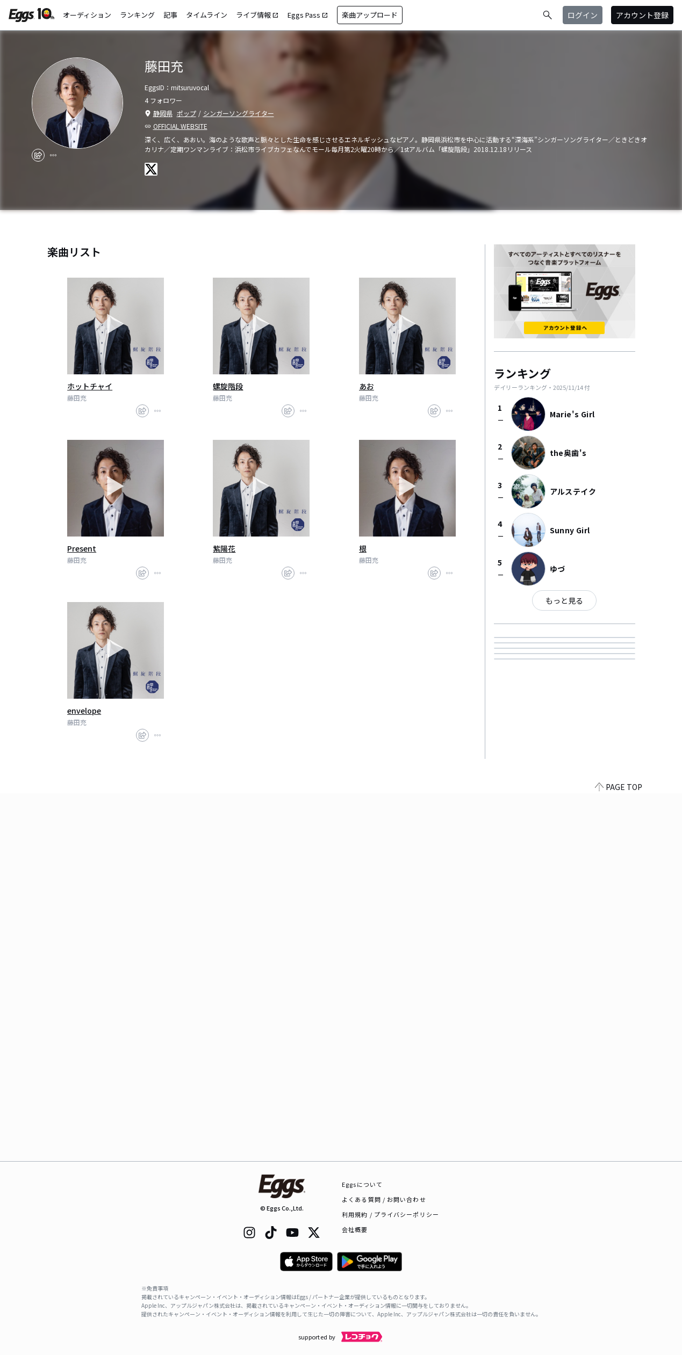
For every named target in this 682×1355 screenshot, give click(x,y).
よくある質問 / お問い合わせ (384, 1199)
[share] (38, 155)
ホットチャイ (89, 386)
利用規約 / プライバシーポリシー (390, 1214)
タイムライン (206, 15)
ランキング (137, 15)
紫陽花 (224, 548)
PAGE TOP (618, 1154)
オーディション (87, 15)
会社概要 (355, 1229)
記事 (170, 15)
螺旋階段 (228, 386)
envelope (84, 710)
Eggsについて (362, 1184)
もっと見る (564, 600)
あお (366, 386)
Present (81, 548)
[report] (53, 155)
